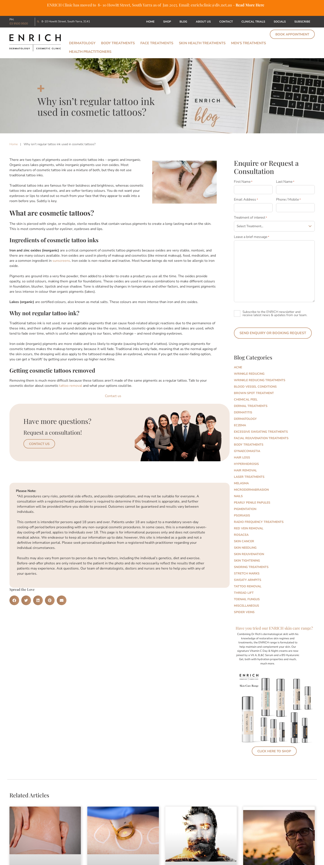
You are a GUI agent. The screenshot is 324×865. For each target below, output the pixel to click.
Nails (238, 496)
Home (150, 22)
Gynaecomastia (247, 451)
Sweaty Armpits (247, 580)
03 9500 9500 (18, 24)
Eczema (240, 425)
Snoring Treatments (251, 567)
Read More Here (250, 5)
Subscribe (302, 22)
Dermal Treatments (250, 406)
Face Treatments (156, 43)
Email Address (246, 199)
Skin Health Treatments (202, 43)
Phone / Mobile (288, 199)
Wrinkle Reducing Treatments (259, 380)
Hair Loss (242, 457)
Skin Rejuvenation (249, 554)
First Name (243, 181)
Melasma (241, 483)
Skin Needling (245, 548)
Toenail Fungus (247, 599)
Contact (226, 22)
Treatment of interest (250, 217)
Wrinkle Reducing (249, 374)
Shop (167, 22)
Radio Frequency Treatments (259, 522)
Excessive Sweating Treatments (261, 432)
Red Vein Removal (248, 528)
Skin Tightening (247, 561)
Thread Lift (244, 593)
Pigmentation (245, 509)
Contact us (113, 396)
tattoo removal (70, 385)
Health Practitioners (90, 51)
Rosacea (241, 535)
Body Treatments (118, 43)
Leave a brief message (251, 237)
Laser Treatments (249, 477)
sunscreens (61, 260)
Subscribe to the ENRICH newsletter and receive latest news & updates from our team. (275, 313)
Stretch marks (247, 573)
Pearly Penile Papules (252, 503)
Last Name (285, 181)
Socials (280, 22)
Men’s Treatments (248, 43)
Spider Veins (244, 612)
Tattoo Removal (247, 586)
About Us (203, 22)
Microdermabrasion (251, 490)
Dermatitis (243, 412)
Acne (238, 367)
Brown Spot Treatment (254, 393)
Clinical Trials (253, 22)
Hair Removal (245, 470)
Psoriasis (242, 515)
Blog (183, 22)
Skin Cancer (244, 541)
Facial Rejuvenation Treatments (261, 438)
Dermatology (82, 43)
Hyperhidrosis (246, 464)
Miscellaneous (246, 606)
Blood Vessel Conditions (255, 387)
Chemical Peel (246, 399)
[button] (14, 600)
